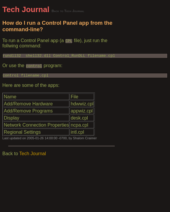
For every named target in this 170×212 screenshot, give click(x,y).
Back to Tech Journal (67, 11)
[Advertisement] (141, 93)
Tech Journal (25, 9)
